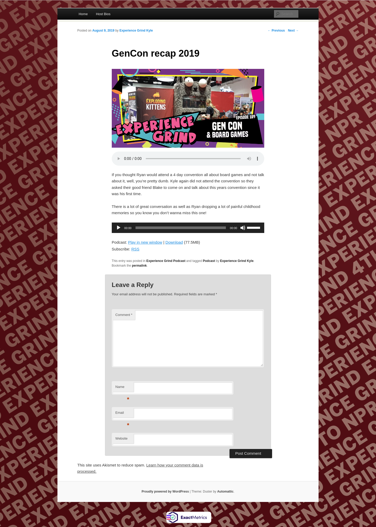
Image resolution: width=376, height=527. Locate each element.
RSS (135, 249)
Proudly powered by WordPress (165, 491)
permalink (139, 265)
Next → (293, 30)
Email (122, 414)
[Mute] (242, 227)
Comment (123, 315)
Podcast (209, 261)
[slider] (181, 227)
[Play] (118, 227)
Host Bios (103, 14)
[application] (188, 228)
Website (121, 438)
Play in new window (145, 242)
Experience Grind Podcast (165, 261)
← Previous (276, 30)
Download (174, 242)
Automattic (225, 491)
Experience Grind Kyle (136, 30)
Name (122, 388)
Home (83, 14)
